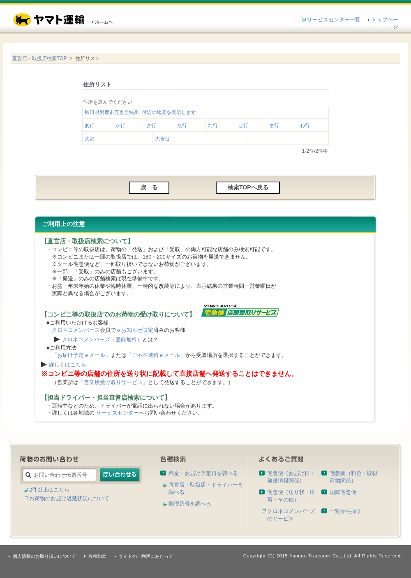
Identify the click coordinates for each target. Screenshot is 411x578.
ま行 (274, 125)
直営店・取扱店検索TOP (39, 58)
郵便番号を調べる (190, 504)
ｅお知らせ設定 (134, 330)
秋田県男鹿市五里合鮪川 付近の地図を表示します (140, 112)
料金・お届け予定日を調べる (203, 473)
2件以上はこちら (49, 490)
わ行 (305, 125)
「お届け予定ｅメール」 (81, 355)
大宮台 (162, 139)
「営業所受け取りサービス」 (113, 382)
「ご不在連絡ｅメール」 (156, 355)
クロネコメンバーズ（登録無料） (102, 339)
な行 (213, 125)
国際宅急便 (343, 492)
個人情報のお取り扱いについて (44, 556)
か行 (120, 125)
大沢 (90, 139)
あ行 (90, 125)
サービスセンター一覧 (333, 19)
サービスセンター (117, 413)
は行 (243, 125)
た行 (182, 125)
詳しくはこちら (67, 364)
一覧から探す (346, 511)
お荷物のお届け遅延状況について (69, 498)
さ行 (151, 125)
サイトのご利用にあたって (146, 556)
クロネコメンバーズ (76, 330)
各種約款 (97, 556)
